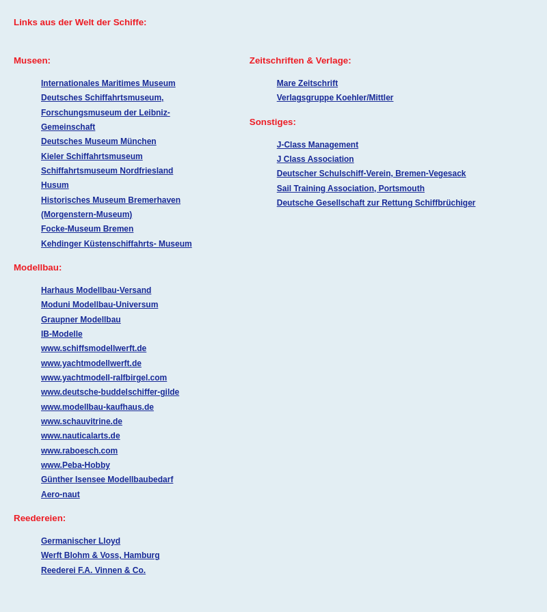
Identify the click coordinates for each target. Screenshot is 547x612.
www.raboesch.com (79, 451)
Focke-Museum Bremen (87, 229)
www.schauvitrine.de (81, 421)
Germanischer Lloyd (80, 541)
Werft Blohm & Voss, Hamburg (100, 555)
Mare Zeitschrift (307, 83)
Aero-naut (60, 494)
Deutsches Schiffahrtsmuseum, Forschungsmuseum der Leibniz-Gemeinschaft (105, 112)
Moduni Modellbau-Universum (99, 304)
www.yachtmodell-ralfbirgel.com (104, 377)
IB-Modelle (62, 334)
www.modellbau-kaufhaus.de (97, 407)
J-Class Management (317, 145)
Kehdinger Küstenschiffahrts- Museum (116, 244)
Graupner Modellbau (81, 319)
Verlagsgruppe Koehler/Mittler (335, 97)
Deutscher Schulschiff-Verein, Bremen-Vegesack (371, 173)
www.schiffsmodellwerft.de (93, 348)
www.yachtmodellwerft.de (91, 363)
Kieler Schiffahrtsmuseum (92, 156)
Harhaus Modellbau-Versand (96, 290)
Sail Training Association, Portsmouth (351, 188)
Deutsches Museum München (99, 141)
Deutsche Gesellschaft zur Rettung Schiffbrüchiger (376, 203)
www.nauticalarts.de (80, 436)
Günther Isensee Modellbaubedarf (107, 479)
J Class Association (315, 159)
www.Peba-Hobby (75, 465)
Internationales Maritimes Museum (108, 83)
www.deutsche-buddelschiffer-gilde (110, 392)
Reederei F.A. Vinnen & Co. (93, 570)
